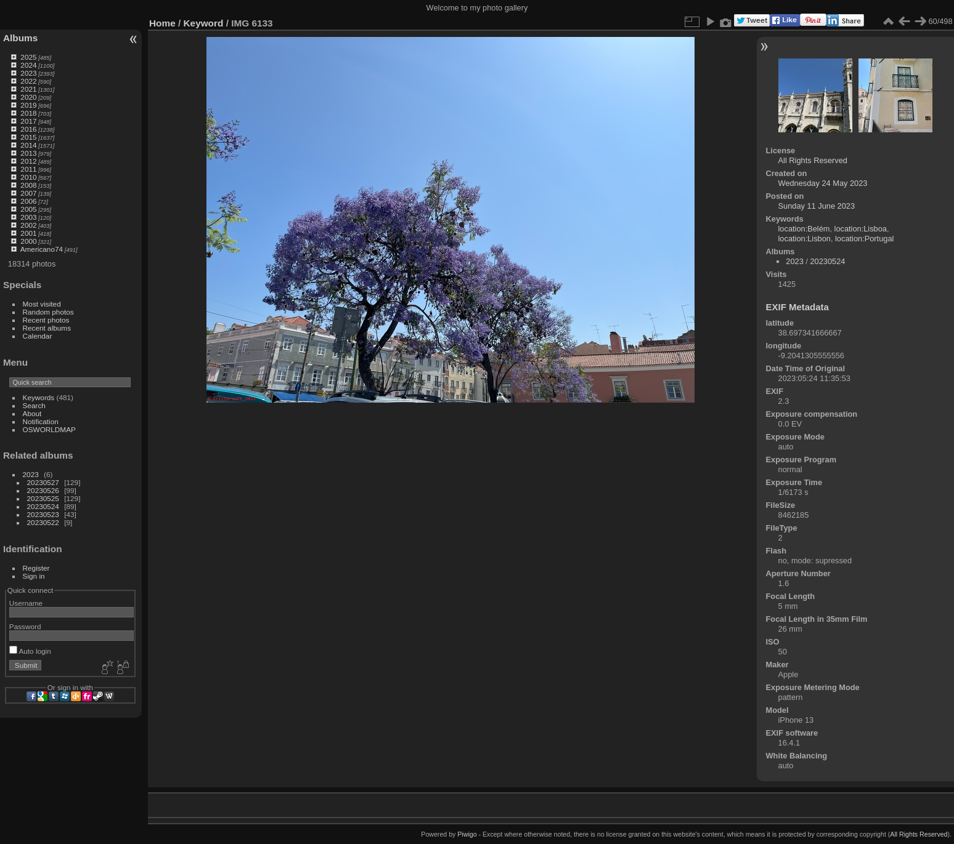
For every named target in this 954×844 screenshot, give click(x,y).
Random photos (48, 312)
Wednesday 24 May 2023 (823, 183)
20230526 (43, 490)
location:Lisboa (860, 228)
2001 (28, 233)
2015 (28, 137)
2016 (28, 129)
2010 (28, 177)
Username (26, 603)
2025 (28, 57)
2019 (28, 105)
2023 (28, 73)
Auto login (30, 651)
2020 (28, 97)
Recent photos (46, 320)
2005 (28, 209)
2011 (28, 169)
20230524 (43, 506)
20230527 (43, 482)
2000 (28, 241)
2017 (28, 121)
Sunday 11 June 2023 (816, 206)
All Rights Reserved (812, 160)
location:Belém (804, 228)
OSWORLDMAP (49, 429)
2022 (28, 81)
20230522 (43, 522)
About (32, 413)
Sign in (34, 576)
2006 (28, 201)
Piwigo (466, 834)
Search (34, 405)
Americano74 (41, 249)
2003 (28, 217)
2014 (28, 145)
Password (25, 626)
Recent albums (47, 328)
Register (36, 568)
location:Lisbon (804, 238)
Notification (41, 421)
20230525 (43, 498)
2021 (28, 89)
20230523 (43, 514)
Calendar (37, 336)
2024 (28, 65)
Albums (20, 38)
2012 (28, 161)
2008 (28, 185)
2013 (28, 153)
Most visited (42, 304)
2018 (28, 113)
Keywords (39, 397)
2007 (28, 193)
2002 (28, 225)
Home (162, 23)
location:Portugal (864, 238)
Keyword (204, 23)
